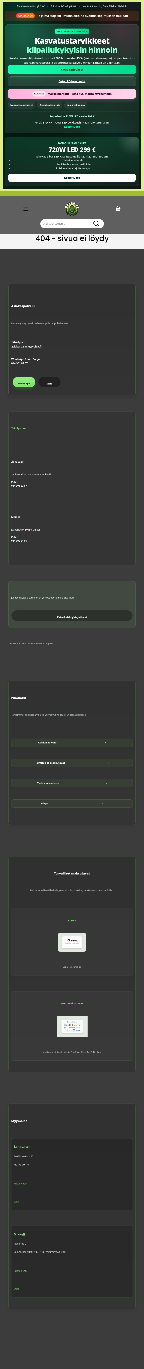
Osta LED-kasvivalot (71, 81)
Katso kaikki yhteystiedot (72, 617)
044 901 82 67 (19, 363)
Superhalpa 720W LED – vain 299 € (72, 116)
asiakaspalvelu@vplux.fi (26, 346)
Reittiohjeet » (21, 1183)
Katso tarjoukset (72, 69)
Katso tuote (72, 126)
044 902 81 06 (19, 540)
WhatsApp (24, 383)
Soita (49, 383)
